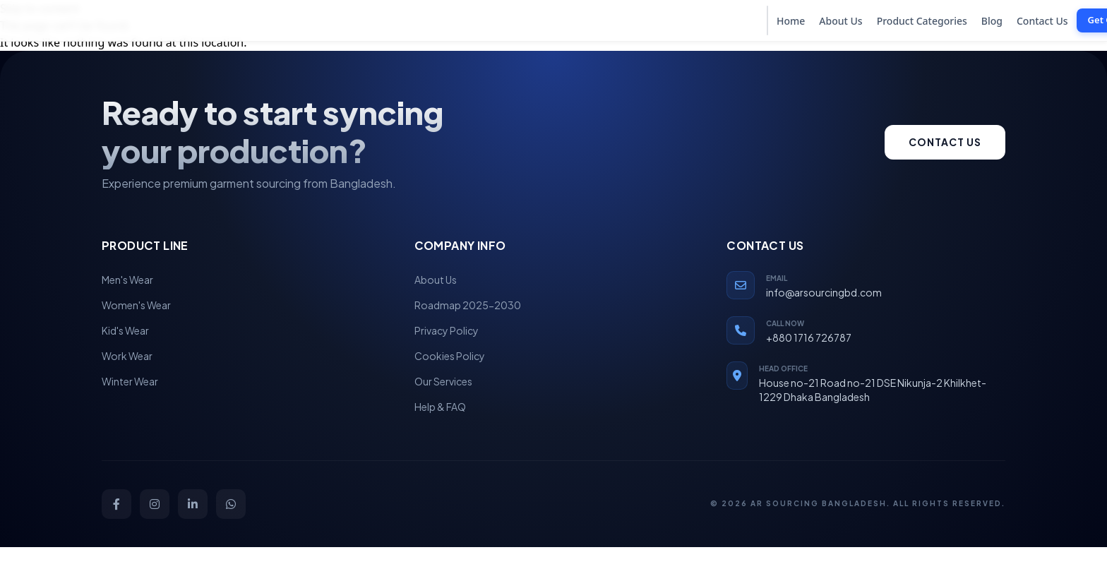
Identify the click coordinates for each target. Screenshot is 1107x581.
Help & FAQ (440, 406)
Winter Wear (130, 381)
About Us (840, 21)
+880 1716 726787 (808, 337)
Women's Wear (136, 305)
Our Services (443, 381)
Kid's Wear (125, 330)
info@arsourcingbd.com (824, 292)
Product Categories (922, 21)
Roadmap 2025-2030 (467, 305)
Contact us (945, 142)
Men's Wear (127, 279)
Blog (992, 21)
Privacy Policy (446, 330)
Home (791, 21)
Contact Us (1042, 21)
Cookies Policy (449, 355)
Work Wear (127, 355)
